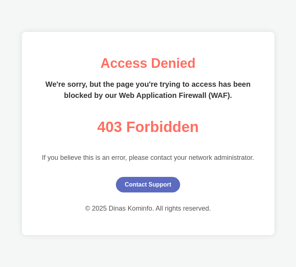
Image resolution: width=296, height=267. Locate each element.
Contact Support (148, 184)
